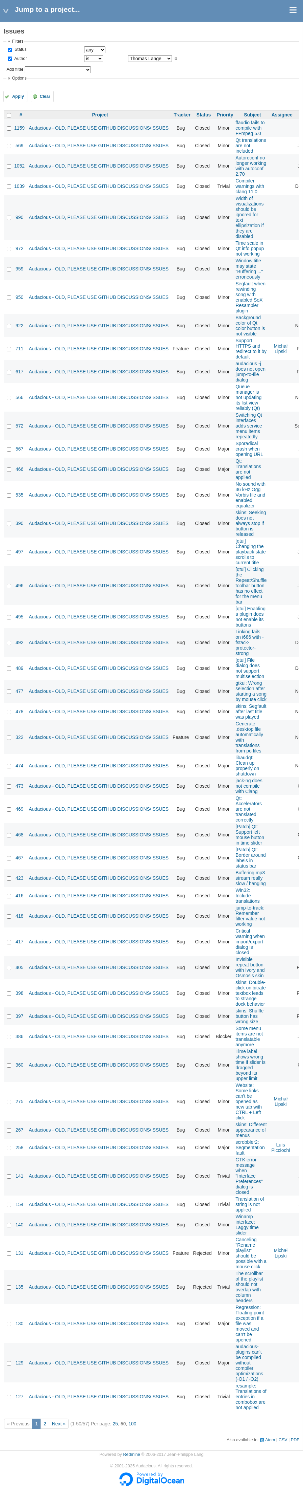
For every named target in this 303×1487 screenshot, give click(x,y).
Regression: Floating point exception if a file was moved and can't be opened (249, 1323)
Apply (18, 96)
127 (19, 1396)
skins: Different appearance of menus (251, 1130)
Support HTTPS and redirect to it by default (251, 348)
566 (19, 397)
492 (19, 642)
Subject (252, 114)
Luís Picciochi (280, 1147)
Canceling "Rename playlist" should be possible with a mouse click (251, 1253)
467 (19, 857)
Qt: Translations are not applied (248, 469)
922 (19, 325)
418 (19, 916)
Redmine (131, 1454)
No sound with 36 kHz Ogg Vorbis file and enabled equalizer (250, 494)
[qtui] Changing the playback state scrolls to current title (250, 551)
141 (19, 1176)
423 (19, 878)
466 (19, 469)
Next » (59, 1423)
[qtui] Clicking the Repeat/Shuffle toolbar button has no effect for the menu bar (251, 586)
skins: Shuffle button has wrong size (249, 1016)
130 (19, 1323)
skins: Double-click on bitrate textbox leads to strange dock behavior (250, 993)
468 (19, 834)
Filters (17, 41)
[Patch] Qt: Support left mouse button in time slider (249, 835)
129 (19, 1362)
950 (19, 297)
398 (19, 993)
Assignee (282, 114)
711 (19, 348)
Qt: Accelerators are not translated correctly (248, 809)
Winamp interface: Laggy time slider (246, 1224)
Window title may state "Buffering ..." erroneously (249, 269)
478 (19, 711)
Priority (225, 114)
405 (19, 967)
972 (19, 248)
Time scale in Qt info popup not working (249, 248)
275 (19, 1101)
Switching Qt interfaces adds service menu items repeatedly (248, 425)
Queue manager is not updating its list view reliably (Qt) (248, 397)
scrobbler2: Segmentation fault (249, 1147)
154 (19, 1204)
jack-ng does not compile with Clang (248, 786)
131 (19, 1253)
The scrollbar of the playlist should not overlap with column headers (249, 1287)
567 (19, 449)
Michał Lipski (280, 348)
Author (20, 58)
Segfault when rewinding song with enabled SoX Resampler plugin (250, 297)
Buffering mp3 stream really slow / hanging (250, 878)
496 (19, 585)
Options (19, 78)
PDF (295, 1440)
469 (19, 809)
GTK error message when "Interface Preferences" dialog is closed (248, 1176)
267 (19, 1130)
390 (19, 523)
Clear (45, 96)
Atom (270, 1440)
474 (19, 765)
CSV (283, 1440)
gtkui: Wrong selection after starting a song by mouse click (251, 691)
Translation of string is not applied (249, 1204)
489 (19, 668)
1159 (19, 128)
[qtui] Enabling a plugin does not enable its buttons (250, 617)
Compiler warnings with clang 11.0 (249, 186)
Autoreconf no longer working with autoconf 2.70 (250, 166)
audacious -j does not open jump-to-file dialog (250, 371)
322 (19, 737)
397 (19, 1016)
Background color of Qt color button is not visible (250, 325)
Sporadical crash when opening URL (249, 449)
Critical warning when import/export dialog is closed (249, 941)
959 (19, 268)
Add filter (14, 69)
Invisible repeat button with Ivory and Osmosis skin (249, 967)
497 (19, 551)
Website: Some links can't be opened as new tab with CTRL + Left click (248, 1101)
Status (19, 49)
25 (115, 1423)
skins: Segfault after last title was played (250, 711)
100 (132, 1423)
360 (19, 1065)
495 (19, 616)
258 (19, 1147)
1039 (19, 186)
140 (19, 1224)
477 (19, 691)
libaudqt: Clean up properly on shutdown (247, 766)
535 (19, 495)
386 (19, 1036)
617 (19, 371)
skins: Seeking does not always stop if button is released (250, 523)
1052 (19, 166)
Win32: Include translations (247, 896)
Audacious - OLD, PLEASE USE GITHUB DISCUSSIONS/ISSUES (99, 128)
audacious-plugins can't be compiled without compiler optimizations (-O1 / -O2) (249, 1363)
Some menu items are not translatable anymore (249, 1036)
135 (19, 1287)
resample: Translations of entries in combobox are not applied (250, 1396)
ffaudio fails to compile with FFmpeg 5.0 (249, 128)
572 (19, 426)
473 (19, 786)
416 (19, 895)
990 (19, 217)
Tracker (182, 114)
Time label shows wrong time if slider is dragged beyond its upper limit (250, 1065)
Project (100, 114)
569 (19, 145)
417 (19, 941)
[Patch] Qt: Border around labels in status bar (250, 858)
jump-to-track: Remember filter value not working (250, 916)
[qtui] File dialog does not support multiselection (249, 668)
